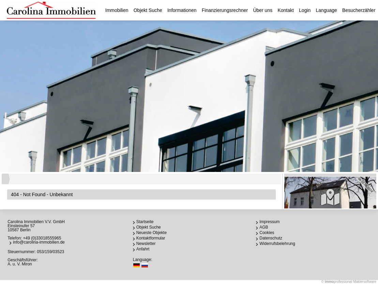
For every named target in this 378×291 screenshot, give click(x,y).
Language (326, 10)
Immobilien (116, 10)
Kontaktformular (150, 238)
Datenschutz (270, 238)
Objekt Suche (148, 10)
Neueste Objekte (151, 232)
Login (305, 10)
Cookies (266, 232)
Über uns (262, 10)
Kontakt (285, 10)
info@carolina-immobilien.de (39, 242)
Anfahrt (143, 249)
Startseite (145, 221)
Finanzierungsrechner (225, 10)
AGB (263, 227)
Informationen (182, 10)
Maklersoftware (364, 281)
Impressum (269, 221)
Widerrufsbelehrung (277, 243)
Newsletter (146, 243)
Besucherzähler (358, 10)
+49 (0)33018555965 (42, 238)
